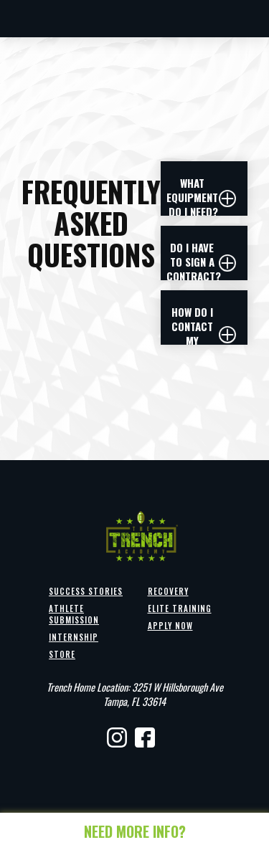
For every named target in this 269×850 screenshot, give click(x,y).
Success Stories (86, 591)
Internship (73, 637)
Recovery (168, 591)
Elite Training (180, 608)
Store (62, 654)
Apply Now (170, 625)
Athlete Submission (74, 614)
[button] (204, 198)
